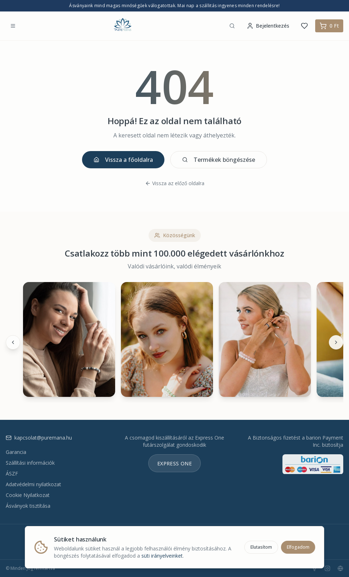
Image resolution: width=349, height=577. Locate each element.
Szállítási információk (30, 462)
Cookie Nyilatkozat (28, 495)
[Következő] (336, 342)
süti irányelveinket (162, 555)
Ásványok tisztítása (28, 505)
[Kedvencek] (304, 25)
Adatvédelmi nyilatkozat (33, 484)
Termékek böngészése (218, 160)
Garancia (16, 452)
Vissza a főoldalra (123, 160)
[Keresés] (232, 26)
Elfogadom (298, 547)
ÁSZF (12, 473)
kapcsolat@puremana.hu (39, 437)
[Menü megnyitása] (13, 26)
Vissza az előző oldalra (174, 183)
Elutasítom (261, 547)
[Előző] (13, 342)
